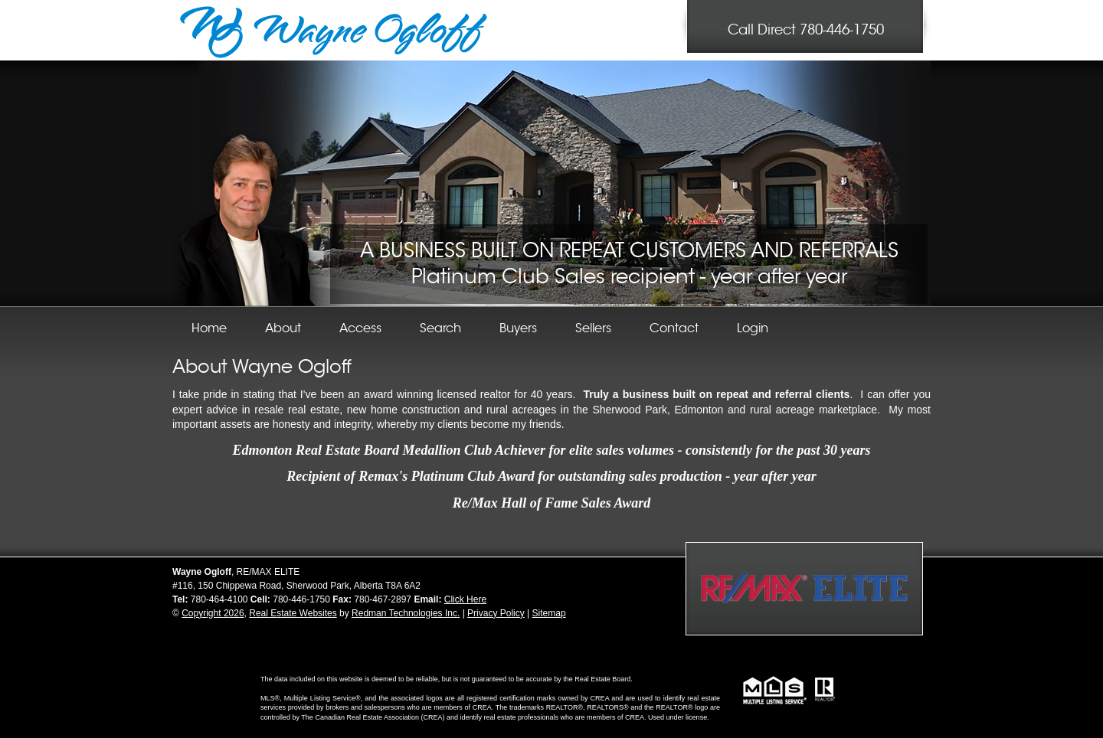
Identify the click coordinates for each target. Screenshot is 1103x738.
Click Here (465, 599)
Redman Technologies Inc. (406, 613)
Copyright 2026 (213, 613)
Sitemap (549, 613)
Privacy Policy (496, 613)
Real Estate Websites (293, 613)
